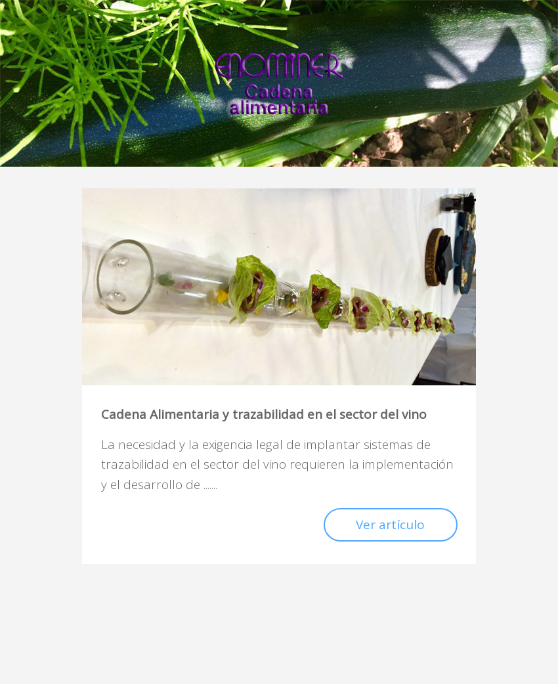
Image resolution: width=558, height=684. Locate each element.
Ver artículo (390, 524)
